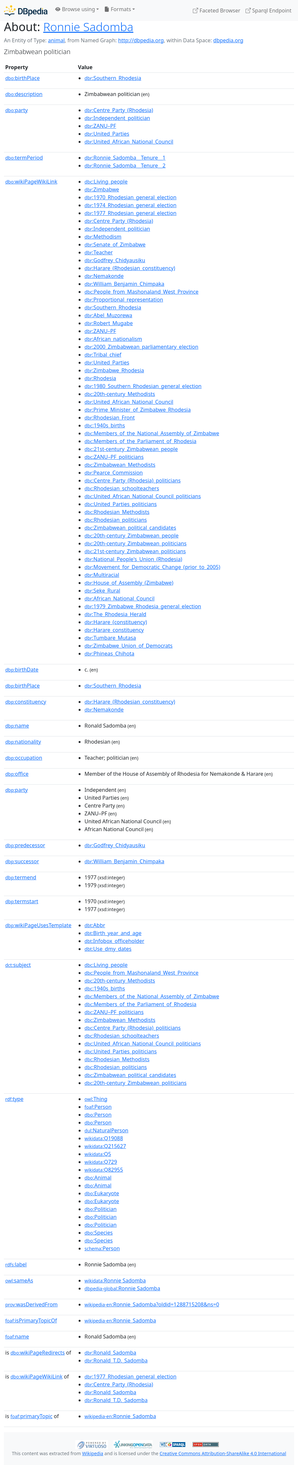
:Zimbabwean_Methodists (119, 464)
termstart (21, 901)
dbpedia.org (228, 40)
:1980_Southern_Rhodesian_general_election (142, 386)
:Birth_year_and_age (112, 933)
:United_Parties (106, 133)
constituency (25, 701)
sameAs (19, 1280)
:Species (98, 1232)
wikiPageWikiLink (31, 181)
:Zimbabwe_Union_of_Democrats (128, 645)
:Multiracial (101, 574)
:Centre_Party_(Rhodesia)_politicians (132, 480)
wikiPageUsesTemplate (38, 925)
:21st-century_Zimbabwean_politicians (135, 551)
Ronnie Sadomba (88, 26)
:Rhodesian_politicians (115, 519)
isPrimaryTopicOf (31, 1320)
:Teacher (98, 252)
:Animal (97, 1177)
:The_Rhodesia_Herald (115, 614)
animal (56, 40)
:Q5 (97, 1154)
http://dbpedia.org (141, 40)
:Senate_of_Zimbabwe (114, 244)
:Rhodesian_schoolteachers (121, 488)
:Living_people (105, 181)
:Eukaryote (101, 1193)
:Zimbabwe (101, 189)
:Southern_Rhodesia (112, 78)
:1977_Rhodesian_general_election (130, 213)
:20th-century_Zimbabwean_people (131, 535)
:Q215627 (105, 1146)
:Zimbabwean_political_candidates (130, 527)
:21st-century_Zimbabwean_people (131, 449)
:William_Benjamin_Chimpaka (124, 283)
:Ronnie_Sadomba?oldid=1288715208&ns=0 (151, 1304)
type (14, 1099)
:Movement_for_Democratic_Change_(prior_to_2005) (152, 567)
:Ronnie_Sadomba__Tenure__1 (124, 157)
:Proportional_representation (123, 299)
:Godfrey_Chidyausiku (114, 260)
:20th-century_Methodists (119, 394)
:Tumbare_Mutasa (110, 637)
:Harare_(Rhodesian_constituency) (129, 268)
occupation (23, 757)
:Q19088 (103, 1138)
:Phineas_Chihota (109, 653)
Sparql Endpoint (268, 10)
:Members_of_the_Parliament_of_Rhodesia (140, 441)
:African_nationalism (113, 338)
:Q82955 (103, 1169)
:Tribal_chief (102, 354)
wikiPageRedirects (37, 1352)
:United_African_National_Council (128, 141)
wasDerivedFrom (31, 1304)
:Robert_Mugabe (108, 323)
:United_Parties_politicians (120, 504)
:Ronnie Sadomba (115, 1280)
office (16, 773)
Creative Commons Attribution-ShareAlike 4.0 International (222, 1453)
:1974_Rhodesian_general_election (130, 205)
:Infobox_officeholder (114, 941)
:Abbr (94, 925)
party (16, 110)
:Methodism (102, 236)
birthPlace (22, 78)
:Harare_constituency (114, 630)
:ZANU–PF (100, 125)
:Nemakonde (103, 276)
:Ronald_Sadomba (110, 1352)
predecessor (25, 845)
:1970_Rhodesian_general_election (130, 197)
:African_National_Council (119, 598)
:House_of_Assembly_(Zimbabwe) (128, 582)
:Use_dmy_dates (107, 948)
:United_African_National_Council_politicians (142, 496)
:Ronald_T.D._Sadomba (116, 1360)
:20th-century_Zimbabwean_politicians (135, 543)
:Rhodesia (100, 378)
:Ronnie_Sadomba (120, 1320)
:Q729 (100, 1161)
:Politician (100, 1209)
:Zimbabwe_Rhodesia (114, 370)
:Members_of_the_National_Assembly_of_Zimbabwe (151, 433)
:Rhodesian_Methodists (116, 512)
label (16, 1264)
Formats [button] (117, 9)
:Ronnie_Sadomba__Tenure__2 (124, 165)
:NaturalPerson (106, 1130)
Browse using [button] (75, 9)
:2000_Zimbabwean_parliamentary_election (141, 346)
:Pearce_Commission (113, 472)
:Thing (95, 1099)
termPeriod (24, 157)
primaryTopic (31, 1416)
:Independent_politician (117, 118)
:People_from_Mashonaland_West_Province (141, 291)
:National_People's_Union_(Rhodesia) (133, 559)
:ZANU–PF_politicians (114, 456)
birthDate (21, 669)
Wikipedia (92, 1453)
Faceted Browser (216, 10)
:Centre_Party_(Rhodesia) (118, 110)
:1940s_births (104, 425)
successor (22, 861)
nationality (23, 741)
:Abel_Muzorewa (108, 315)
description (24, 94)
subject (18, 964)
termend (20, 877)
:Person (98, 1106)
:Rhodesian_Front (109, 417)
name (17, 725)
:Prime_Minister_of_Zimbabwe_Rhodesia (137, 409)
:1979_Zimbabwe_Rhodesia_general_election (142, 606)
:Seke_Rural (102, 590)
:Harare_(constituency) (115, 622)
